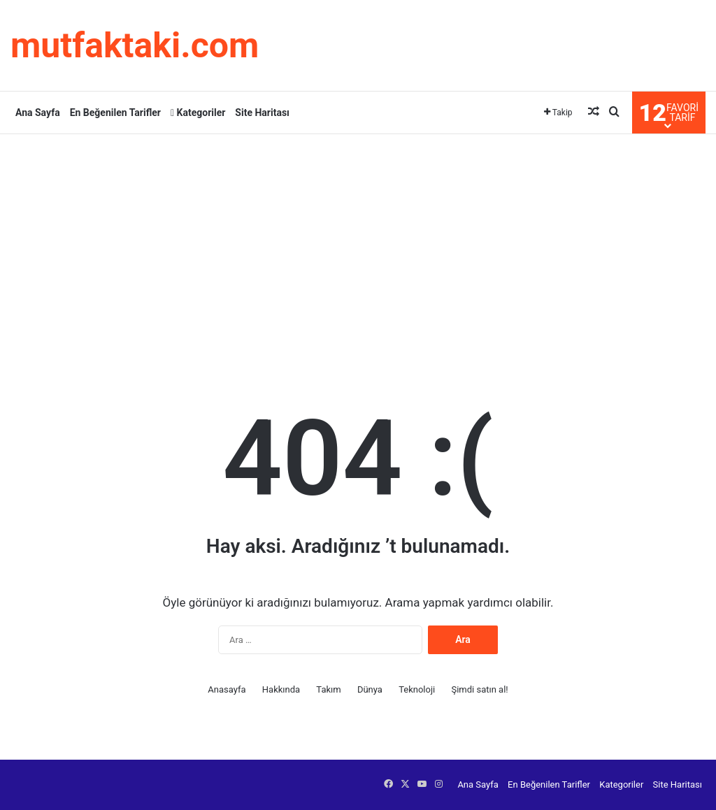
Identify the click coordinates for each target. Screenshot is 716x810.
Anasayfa (226, 689)
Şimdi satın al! (479, 689)
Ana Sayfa (37, 112)
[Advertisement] (358, 246)
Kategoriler (198, 112)
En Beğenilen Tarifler (115, 112)
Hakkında (281, 689)
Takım (328, 689)
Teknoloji (417, 689)
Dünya (369, 689)
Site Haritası (262, 112)
